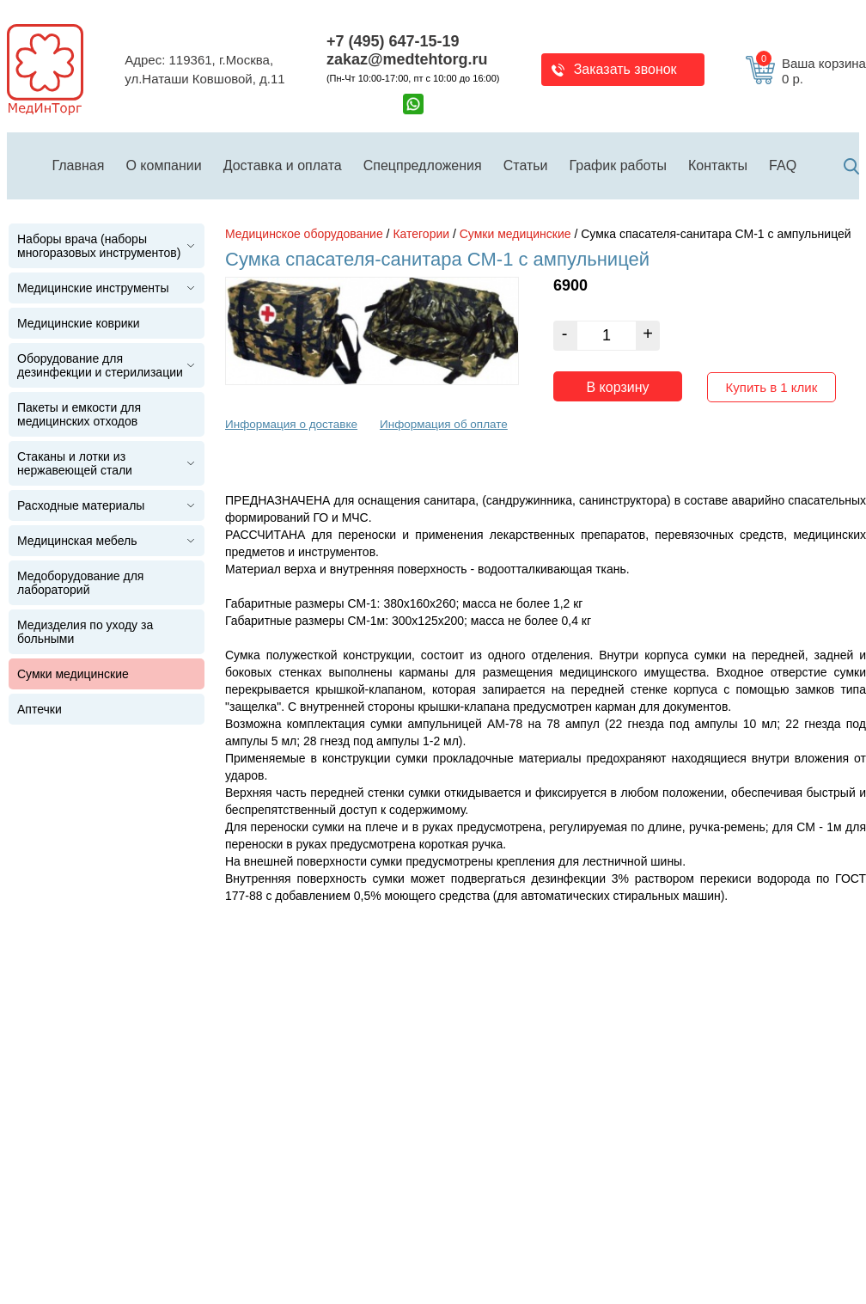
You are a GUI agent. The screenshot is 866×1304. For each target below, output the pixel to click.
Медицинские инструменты (93, 288)
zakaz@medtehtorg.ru (407, 59)
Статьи (525, 165)
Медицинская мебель (77, 541)
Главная (78, 165)
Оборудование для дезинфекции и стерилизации (100, 365)
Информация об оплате (444, 419)
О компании (163, 165)
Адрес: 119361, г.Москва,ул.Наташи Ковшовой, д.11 (204, 69)
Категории (421, 234)
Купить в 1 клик (772, 383)
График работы (618, 165)
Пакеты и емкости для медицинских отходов (79, 414)
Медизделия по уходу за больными (85, 632)
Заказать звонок (625, 69)
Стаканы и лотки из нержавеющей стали (74, 463)
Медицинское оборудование (304, 234)
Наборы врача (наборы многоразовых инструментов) (98, 246)
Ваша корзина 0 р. (811, 71)
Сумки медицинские (73, 674)
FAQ (782, 165)
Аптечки (39, 709)
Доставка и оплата (282, 165)
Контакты (717, 165)
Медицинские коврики (78, 323)
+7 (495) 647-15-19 (393, 41)
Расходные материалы (80, 505)
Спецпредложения (422, 165)
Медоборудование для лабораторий (80, 583)
